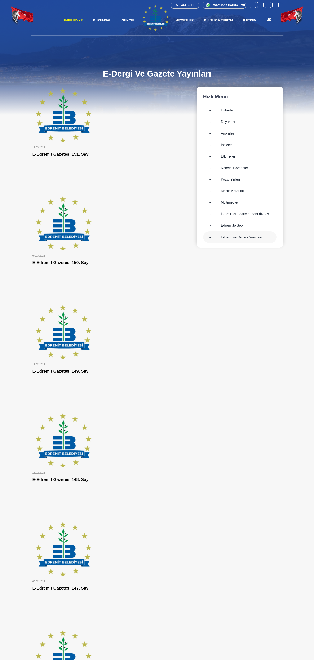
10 (146, 539)
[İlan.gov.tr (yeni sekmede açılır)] (274, 644)
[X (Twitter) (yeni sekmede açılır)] (275, 5)
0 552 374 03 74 (261, 600)
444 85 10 (187, 5)
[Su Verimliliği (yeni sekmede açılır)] (263, 644)
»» (182, 539)
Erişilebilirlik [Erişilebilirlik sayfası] (172, 649)
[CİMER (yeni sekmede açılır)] (228, 644)
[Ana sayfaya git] (269, 20)
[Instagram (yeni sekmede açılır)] (268, 5)
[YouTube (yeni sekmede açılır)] (253, 5)
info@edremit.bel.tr (270, 624)
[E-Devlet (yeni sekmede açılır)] (240, 644)
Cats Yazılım (152, 649)
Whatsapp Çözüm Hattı (229, 5)
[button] (102, 20)
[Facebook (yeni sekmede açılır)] (260, 5)
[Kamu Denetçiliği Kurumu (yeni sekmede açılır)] (251, 644)
